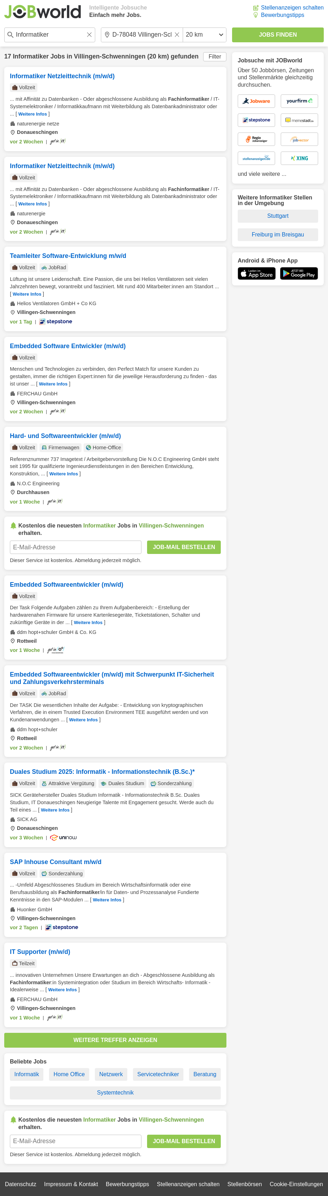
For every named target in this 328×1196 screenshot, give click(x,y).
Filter (214, 57)
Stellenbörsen (244, 1184)
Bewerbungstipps (282, 15)
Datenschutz (20, 1184)
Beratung (205, 1074)
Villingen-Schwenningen (110, 56)
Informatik (26, 1074)
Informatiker (31, 56)
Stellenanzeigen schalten (292, 8)
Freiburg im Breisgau (278, 235)
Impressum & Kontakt (71, 1184)
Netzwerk (111, 1074)
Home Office (69, 1074)
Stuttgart (277, 216)
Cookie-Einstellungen (296, 1184)
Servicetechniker (158, 1074)
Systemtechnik (115, 1093)
